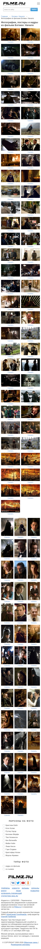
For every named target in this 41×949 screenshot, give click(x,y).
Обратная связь (31, 942)
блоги (3, 891)
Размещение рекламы (20, 945)
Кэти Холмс (10, 828)
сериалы (35, 888)
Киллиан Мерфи (12, 834)
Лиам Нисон (10, 846)
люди (18, 891)
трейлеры (5, 888)
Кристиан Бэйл (12, 825)
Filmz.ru (17, 907)
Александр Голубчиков (16, 914)
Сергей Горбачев (8, 917)
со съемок (10, 869)
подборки (34, 891)
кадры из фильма (13, 866)
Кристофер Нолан (13, 852)
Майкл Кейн (10, 843)
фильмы (25, 888)
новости (16, 888)
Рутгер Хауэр (11, 831)
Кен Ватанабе (11, 840)
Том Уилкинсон (12, 837)
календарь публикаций (11, 893)
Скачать (10, 42)
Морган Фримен (12, 855)
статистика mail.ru (9, 896)
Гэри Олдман (11, 849)
